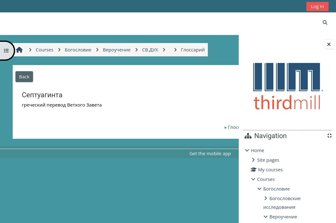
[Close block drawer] (329, 44)
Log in (317, 6)
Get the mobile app (183, 153)
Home (257, 150)
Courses (266, 179)
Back (24, 76)
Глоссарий (202, 127)
